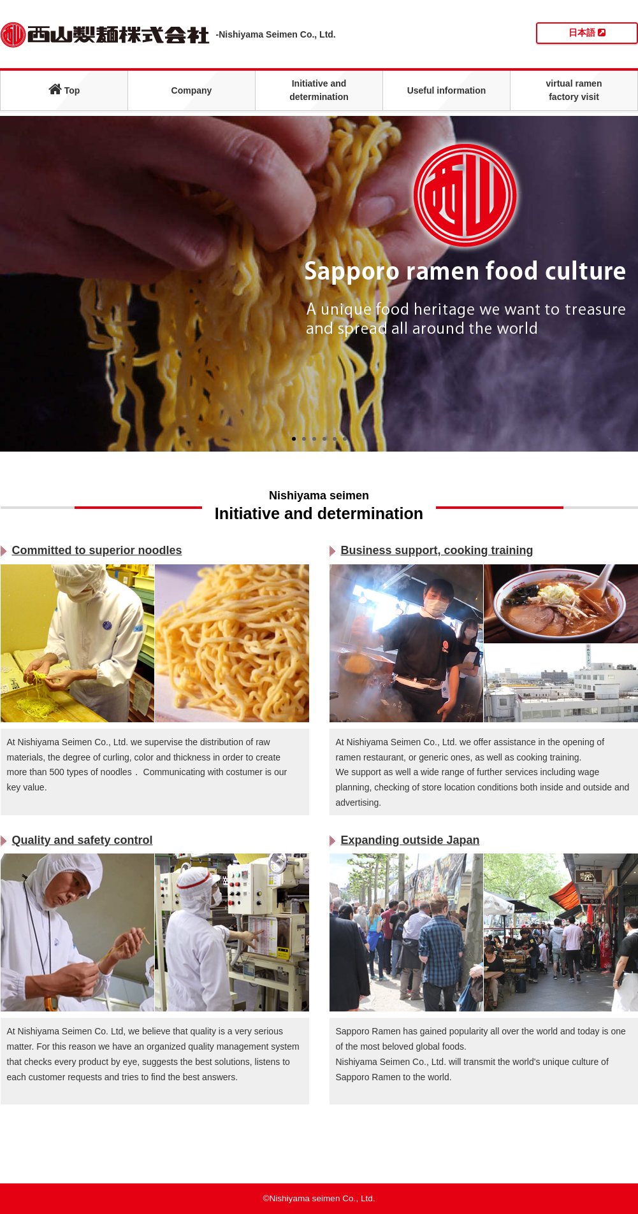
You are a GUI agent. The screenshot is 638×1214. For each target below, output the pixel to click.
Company (191, 90)
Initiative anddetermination (319, 90)
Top (64, 89)
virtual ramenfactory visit (574, 90)
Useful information (446, 90)
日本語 (587, 32)
